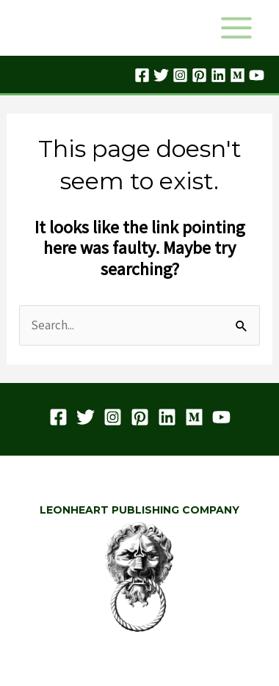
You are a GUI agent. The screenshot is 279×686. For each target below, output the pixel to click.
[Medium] (237, 75)
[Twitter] (161, 75)
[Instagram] (180, 75)
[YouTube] (256, 75)
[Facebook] (142, 75)
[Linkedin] (218, 75)
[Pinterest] (199, 75)
